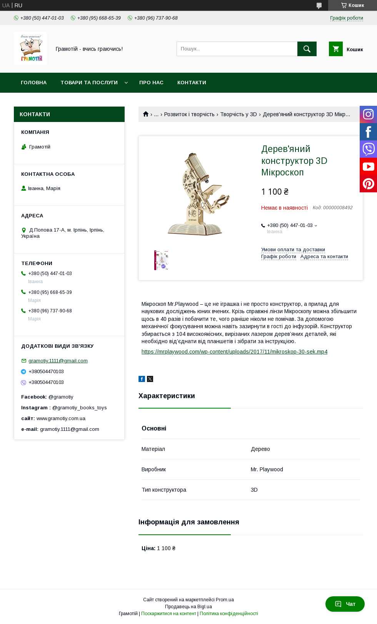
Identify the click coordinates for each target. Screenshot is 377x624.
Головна (34, 82)
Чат (345, 604)
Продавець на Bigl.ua (188, 606)
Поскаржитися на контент (168, 613)
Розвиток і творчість (189, 114)
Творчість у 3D (238, 114)
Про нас (151, 82)
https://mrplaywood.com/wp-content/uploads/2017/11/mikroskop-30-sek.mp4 (234, 352)
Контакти (191, 82)
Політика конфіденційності (229, 613)
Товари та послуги (89, 82)
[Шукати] (307, 49)
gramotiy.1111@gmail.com (58, 361)
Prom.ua (225, 599)
